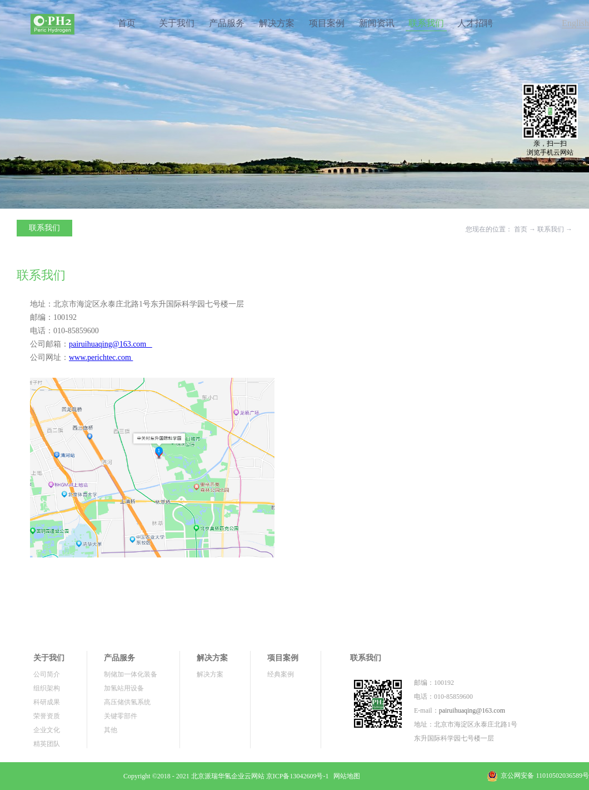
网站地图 (345, 776)
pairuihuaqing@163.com (472, 710)
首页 (127, 23)
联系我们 (550, 229)
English (575, 23)
